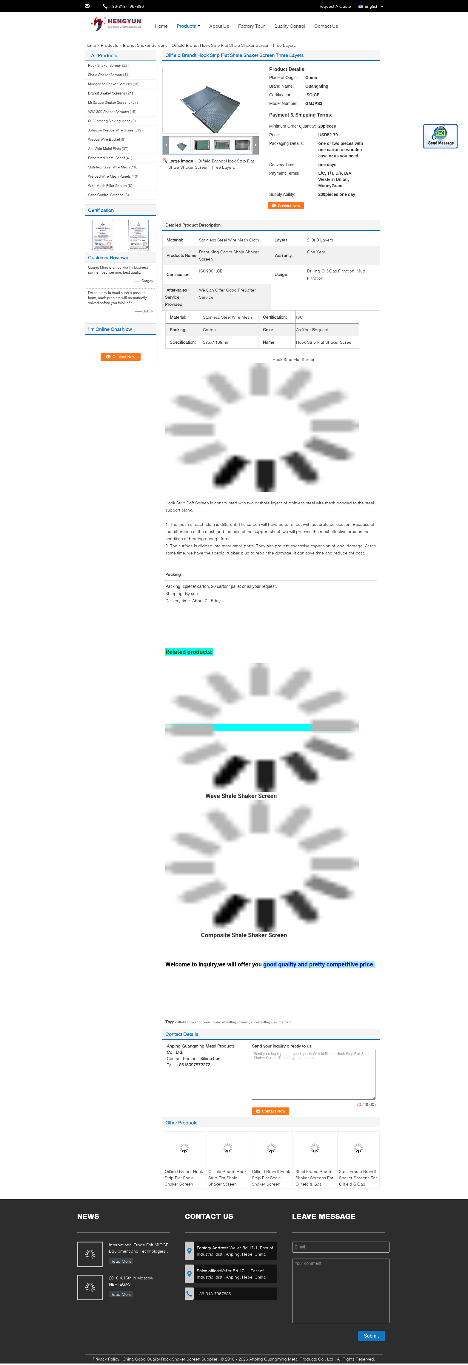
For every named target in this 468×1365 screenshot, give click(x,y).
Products (186, 26)
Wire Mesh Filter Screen (107, 185)
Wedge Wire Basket (104, 139)
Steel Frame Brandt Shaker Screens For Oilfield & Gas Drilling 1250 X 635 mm (314, 1184)
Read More (121, 1261)
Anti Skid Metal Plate (104, 148)
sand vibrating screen (230, 1022)
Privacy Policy (106, 1358)
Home (161, 26)
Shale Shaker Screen (105, 74)
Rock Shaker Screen (104, 65)
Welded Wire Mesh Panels (109, 176)
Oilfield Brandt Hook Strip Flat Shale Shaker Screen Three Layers (184, 1181)
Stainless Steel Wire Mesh (109, 167)
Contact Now (289, 205)
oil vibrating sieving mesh (271, 1022)
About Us (219, 26)
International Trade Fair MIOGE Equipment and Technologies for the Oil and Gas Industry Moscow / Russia (139, 1248)
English (371, 6)
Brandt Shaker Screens (145, 45)
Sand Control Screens (106, 195)
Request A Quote (334, 6)
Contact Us (326, 26)
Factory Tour (251, 26)
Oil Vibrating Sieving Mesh (109, 121)
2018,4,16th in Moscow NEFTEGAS (131, 1281)
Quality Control (289, 26)
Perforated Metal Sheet (106, 158)
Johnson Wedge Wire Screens (112, 130)
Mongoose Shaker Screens (110, 84)
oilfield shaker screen (192, 1022)
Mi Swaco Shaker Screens (109, 102)
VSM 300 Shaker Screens (108, 111)
